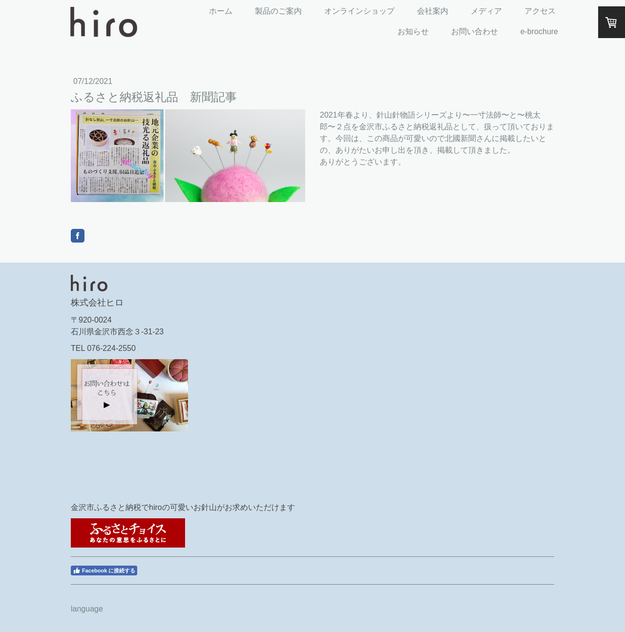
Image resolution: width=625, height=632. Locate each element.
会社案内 (432, 11)
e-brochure (539, 31)
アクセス (540, 11)
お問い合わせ (474, 31)
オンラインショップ (359, 11)
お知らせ (413, 31)
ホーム (220, 11)
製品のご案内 (278, 11)
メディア (486, 11)
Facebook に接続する (104, 570)
